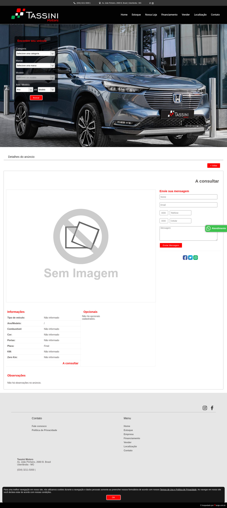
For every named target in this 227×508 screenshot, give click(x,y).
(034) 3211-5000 (83, 3)
